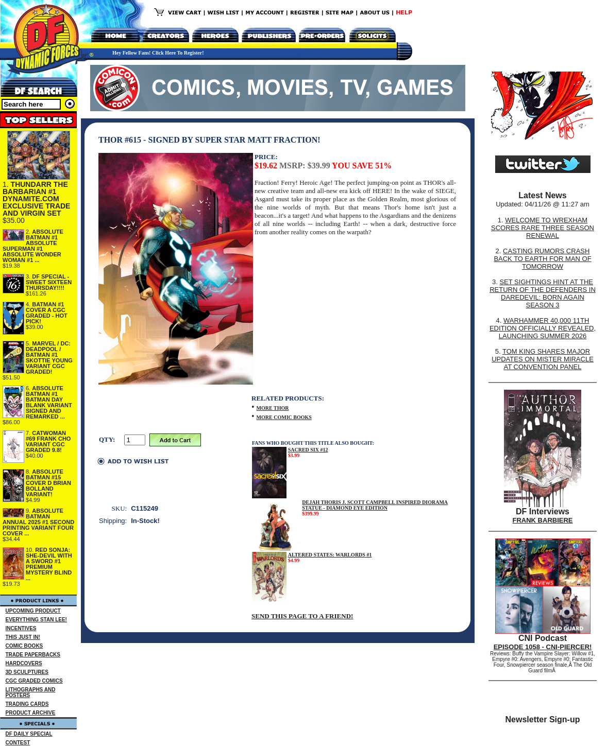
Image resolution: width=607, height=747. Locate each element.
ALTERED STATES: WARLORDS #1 (330, 555)
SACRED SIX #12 (308, 450)
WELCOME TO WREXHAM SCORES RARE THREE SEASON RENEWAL (542, 227)
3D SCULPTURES (27, 672)
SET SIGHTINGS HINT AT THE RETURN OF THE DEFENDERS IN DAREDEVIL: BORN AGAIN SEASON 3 (543, 293)
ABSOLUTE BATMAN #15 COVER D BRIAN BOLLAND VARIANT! (48, 482)
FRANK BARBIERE (543, 520)
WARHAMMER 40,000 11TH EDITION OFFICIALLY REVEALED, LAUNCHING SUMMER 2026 (543, 328)
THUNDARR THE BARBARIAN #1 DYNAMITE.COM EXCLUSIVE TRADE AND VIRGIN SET (36, 198)
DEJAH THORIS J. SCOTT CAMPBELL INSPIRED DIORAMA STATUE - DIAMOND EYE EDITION (375, 505)
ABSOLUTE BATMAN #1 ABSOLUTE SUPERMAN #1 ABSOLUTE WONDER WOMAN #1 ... (33, 246)
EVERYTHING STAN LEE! (36, 619)
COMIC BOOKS (24, 646)
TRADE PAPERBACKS (33, 654)
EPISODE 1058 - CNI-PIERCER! (543, 647)
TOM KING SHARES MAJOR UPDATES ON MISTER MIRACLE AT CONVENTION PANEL (543, 359)
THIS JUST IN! (23, 637)
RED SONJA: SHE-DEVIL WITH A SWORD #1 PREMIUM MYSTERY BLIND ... (49, 564)
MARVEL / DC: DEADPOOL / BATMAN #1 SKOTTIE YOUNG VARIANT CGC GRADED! (49, 357)
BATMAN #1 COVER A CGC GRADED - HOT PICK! (47, 312)
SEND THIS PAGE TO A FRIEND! (302, 616)
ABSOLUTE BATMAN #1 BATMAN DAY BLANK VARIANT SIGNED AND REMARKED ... (49, 402)
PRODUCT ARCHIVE (31, 713)
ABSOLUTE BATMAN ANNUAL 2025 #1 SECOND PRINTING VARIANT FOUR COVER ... (38, 522)
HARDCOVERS (24, 663)
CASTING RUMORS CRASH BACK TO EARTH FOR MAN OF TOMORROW (542, 258)
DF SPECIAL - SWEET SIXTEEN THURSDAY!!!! (49, 282)
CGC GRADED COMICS (34, 681)
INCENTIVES (21, 628)
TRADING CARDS (27, 704)
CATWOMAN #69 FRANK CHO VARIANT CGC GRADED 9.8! (48, 441)
